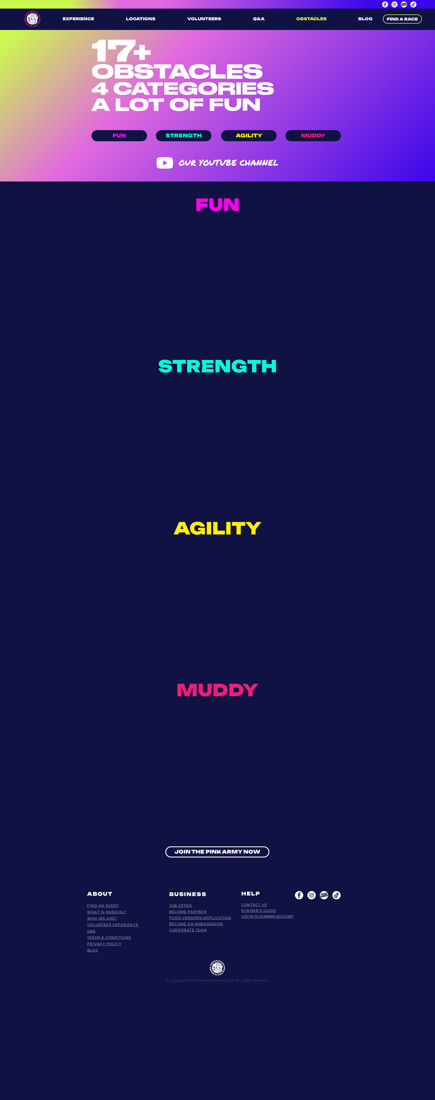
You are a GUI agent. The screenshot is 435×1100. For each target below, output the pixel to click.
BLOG (92, 950)
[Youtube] (164, 163)
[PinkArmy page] (404, 4)
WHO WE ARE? (102, 918)
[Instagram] (394, 4)
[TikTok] (413, 4)
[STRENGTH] (183, 135)
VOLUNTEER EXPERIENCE (112, 925)
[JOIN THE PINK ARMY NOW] (217, 851)
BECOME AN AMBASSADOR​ (196, 924)
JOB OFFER (180, 906)
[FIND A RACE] (402, 19)
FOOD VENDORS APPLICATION (200, 918)
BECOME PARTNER (188, 912)
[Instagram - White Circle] (311, 895)
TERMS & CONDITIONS (109, 937)
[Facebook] (385, 4)
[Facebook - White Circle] (299, 895)
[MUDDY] (313, 135)
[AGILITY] (249, 135)
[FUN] (119, 135)
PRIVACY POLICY (104, 944)
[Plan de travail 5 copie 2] (324, 895)
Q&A (91, 931)
